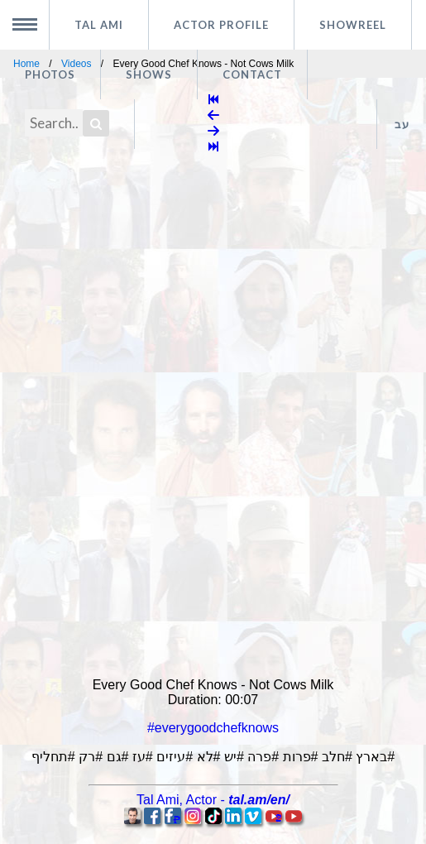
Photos (50, 74)
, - (213, 800)
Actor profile (221, 24)
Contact (252, 74)
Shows (149, 74)
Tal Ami (98, 24)
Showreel (352, 24)
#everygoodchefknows (213, 728)
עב (402, 124)
